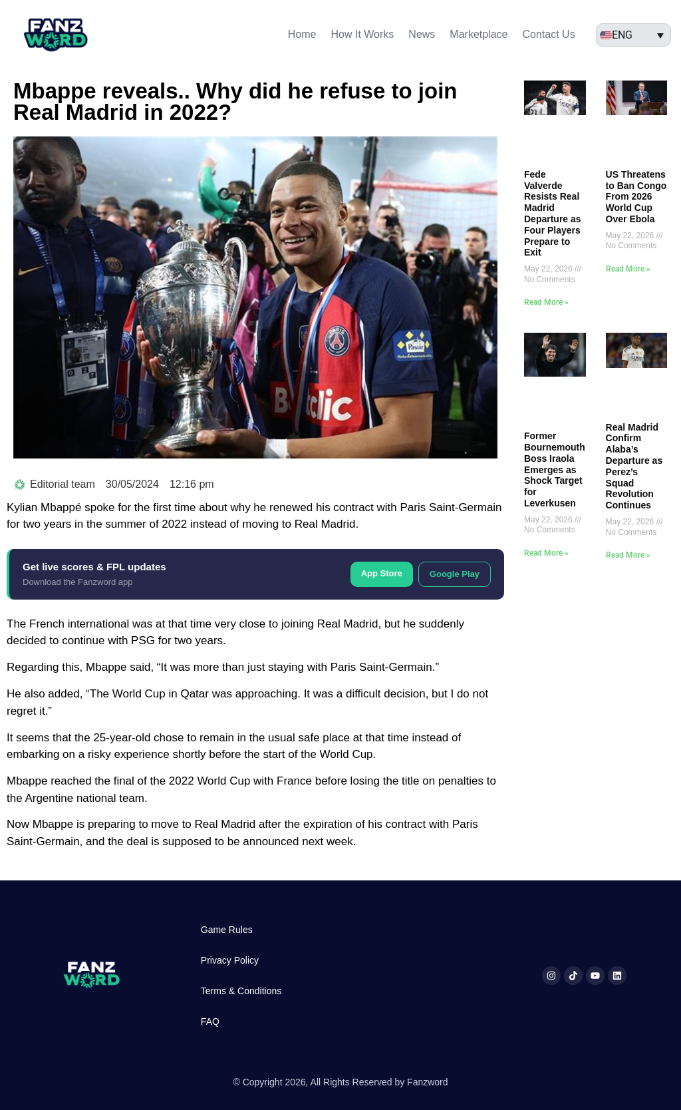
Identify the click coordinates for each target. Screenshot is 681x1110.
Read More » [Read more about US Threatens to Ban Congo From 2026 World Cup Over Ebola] (628, 269)
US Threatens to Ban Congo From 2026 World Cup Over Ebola (636, 196)
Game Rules (227, 929)
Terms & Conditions (241, 991)
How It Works (362, 34)
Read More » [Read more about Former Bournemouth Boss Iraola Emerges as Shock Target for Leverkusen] (546, 553)
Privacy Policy (230, 960)
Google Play (454, 574)
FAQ (210, 1021)
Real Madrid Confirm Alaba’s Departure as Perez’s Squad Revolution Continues (634, 466)
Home (302, 34)
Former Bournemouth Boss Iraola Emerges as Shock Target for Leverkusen (554, 469)
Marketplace (478, 34)
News (421, 34)
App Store (381, 573)
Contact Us (549, 34)
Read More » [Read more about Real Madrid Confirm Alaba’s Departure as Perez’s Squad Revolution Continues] (628, 555)
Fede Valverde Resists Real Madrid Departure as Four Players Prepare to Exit (552, 213)
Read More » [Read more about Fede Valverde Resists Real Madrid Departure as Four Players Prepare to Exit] (546, 302)
